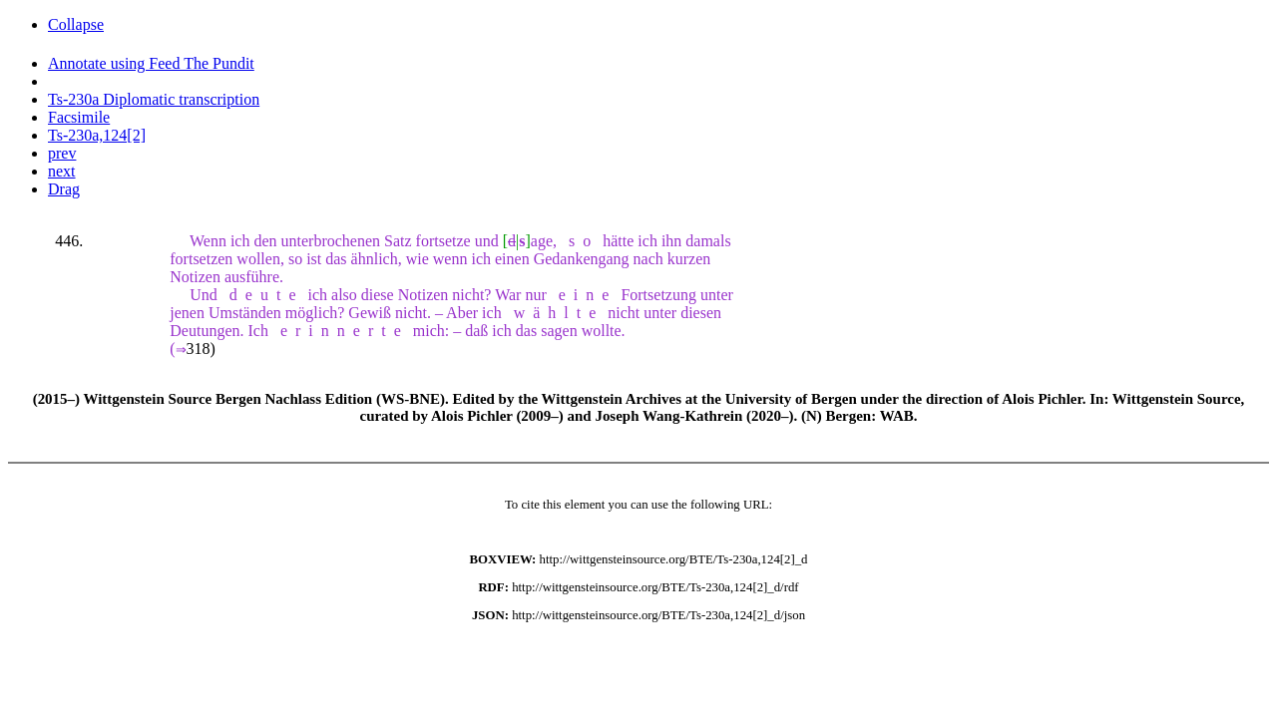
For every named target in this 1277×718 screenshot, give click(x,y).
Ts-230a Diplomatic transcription (153, 99)
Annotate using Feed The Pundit (151, 63)
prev (62, 153)
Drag (64, 188)
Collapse (76, 24)
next (62, 171)
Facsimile (79, 117)
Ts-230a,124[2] (97, 135)
